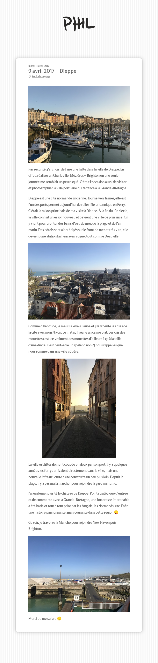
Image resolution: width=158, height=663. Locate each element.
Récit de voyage (41, 76)
